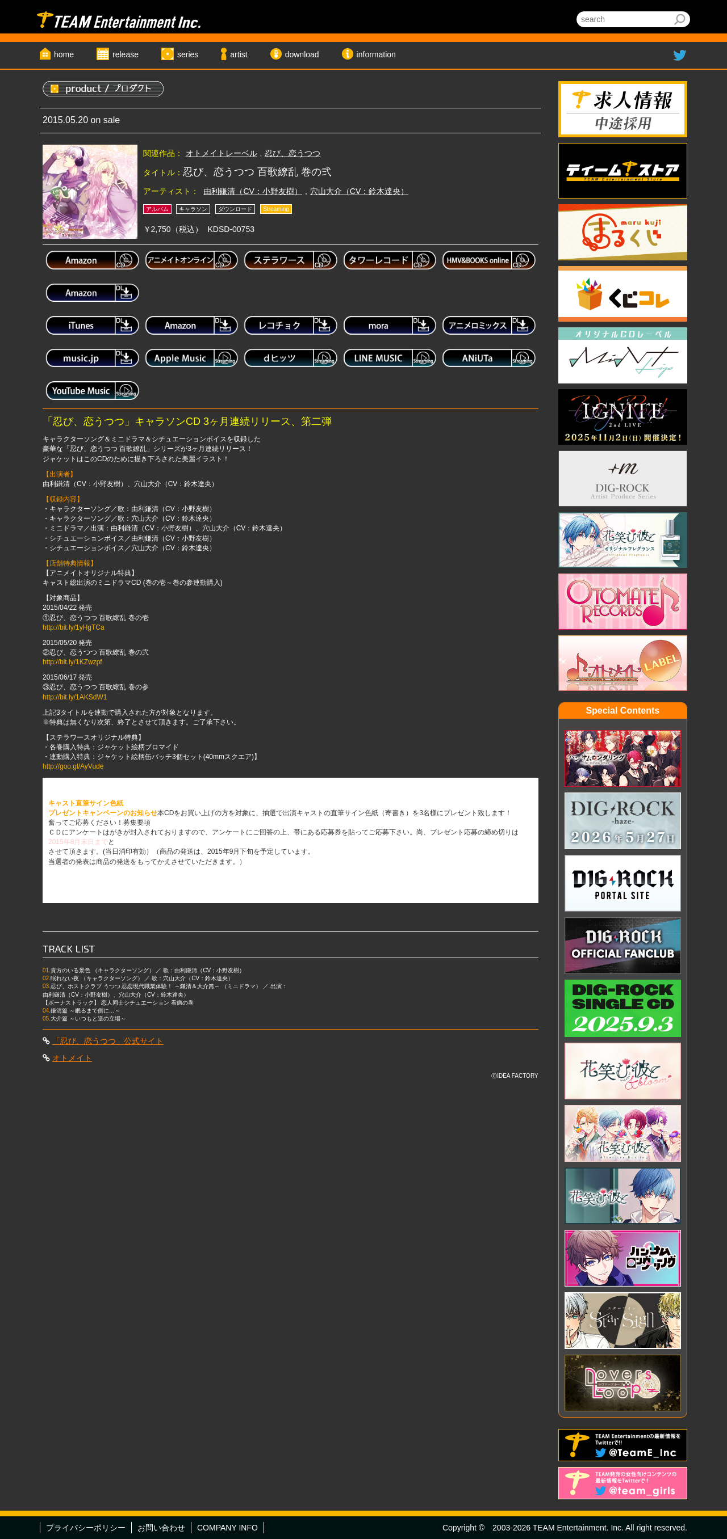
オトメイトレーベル (221, 153)
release (125, 54)
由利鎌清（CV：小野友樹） (252, 191)
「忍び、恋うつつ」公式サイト (108, 1040)
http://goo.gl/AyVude (73, 766)
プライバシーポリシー (86, 1527)
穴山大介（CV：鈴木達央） (359, 191)
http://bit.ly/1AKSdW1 (75, 697)
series (187, 54)
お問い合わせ (161, 1527)
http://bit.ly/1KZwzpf (72, 662)
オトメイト (72, 1057)
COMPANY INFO (227, 1527)
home (64, 54)
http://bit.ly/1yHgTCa (74, 627)
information (376, 54)
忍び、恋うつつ (292, 153)
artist (238, 54)
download (302, 54)
